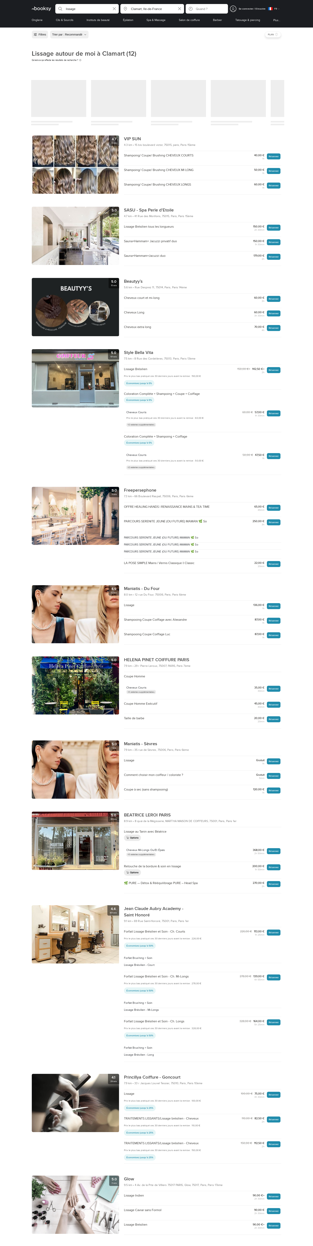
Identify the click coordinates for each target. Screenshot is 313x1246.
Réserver (274, 156)
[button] (87, 9)
